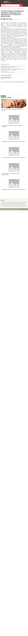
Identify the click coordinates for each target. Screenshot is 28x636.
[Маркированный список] (12, 82)
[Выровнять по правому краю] (10, 82)
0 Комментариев (5, 72)
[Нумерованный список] (14, 82)
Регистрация (25, 0)
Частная (6, 66)
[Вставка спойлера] (22, 82)
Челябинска (2, 66)
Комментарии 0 (6, 75)
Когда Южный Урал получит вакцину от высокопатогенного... (14, 189)
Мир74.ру (2, 8)
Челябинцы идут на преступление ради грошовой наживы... (14, 141)
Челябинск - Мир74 (10, 209)
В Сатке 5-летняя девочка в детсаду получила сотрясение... (14, 157)
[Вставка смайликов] (16, 82)
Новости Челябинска (8, 8)
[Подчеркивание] (5, 82)
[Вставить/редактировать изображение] (18, 82)
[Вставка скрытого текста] (23, 82)
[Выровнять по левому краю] (7, 82)
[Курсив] (3, 82)
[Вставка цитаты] (20, 82)
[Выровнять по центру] (8, 82)
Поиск (24, 5)
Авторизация (19, 0)
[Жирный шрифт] (1, 82)
